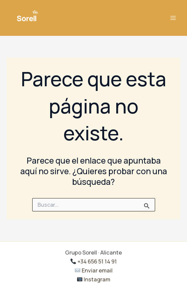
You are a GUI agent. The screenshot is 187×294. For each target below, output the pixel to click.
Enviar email (94, 270)
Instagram (94, 279)
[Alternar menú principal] (172, 18)
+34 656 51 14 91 (93, 261)
